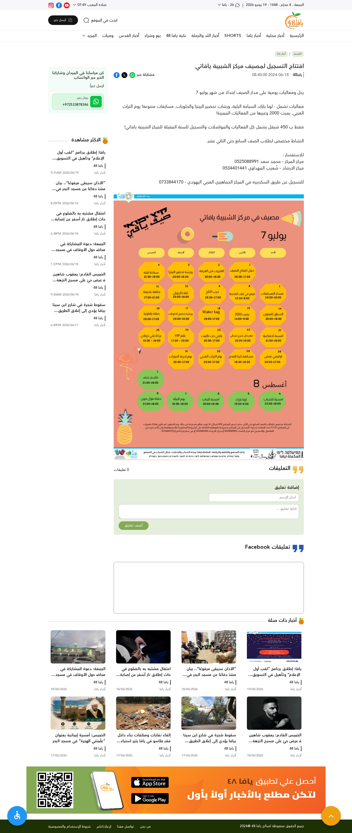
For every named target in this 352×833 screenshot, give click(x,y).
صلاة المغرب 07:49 (92, 5)
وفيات (107, 36)
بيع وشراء (152, 36)
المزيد (91, 36)
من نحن (145, 826)
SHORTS (232, 36)
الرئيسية (297, 36)
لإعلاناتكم (104, 826)
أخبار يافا (254, 36)
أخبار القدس (129, 36)
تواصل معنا (125, 826)
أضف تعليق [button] (134, 525)
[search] (100, 20)
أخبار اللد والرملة (205, 36)
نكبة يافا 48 (176, 36)
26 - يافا (230, 5)
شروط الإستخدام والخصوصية (69, 826)
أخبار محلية (275, 36)
